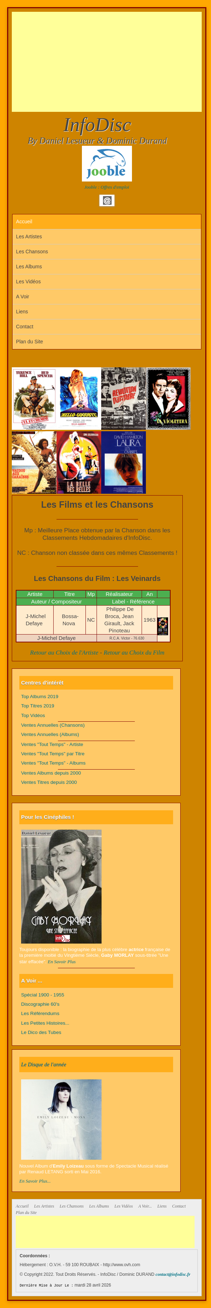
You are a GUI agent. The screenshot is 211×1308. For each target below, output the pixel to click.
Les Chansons (32, 251)
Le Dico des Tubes (41, 1032)
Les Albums (29, 266)
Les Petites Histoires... (45, 1023)
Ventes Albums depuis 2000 (51, 773)
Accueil (24, 221)
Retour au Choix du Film (134, 652)
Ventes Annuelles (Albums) (50, 734)
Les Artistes (29, 236)
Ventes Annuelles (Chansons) (53, 725)
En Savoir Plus (62, 961)
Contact (24, 326)
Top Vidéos (33, 715)
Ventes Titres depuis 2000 (49, 782)
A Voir (22, 296)
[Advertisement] (111, 62)
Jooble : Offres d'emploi (106, 187)
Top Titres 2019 (37, 705)
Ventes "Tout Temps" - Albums (53, 763)
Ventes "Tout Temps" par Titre (52, 753)
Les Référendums (40, 1013)
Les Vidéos (28, 281)
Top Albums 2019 (39, 696)
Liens (22, 311)
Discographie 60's (40, 1004)
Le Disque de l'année (43, 1064)
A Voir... (145, 1206)
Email (107, 200)
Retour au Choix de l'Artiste (64, 652)
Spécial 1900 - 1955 (42, 995)
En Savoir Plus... (35, 1181)
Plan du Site (29, 341)
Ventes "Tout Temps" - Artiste (52, 744)
